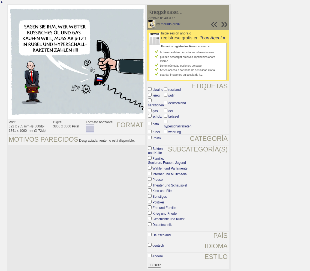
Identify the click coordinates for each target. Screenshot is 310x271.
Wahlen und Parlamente (169, 168)
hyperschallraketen (177, 126)
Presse (157, 180)
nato (155, 124)
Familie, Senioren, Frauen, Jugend (167, 161)
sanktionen (156, 105)
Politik (156, 138)
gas (155, 111)
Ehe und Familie (164, 208)
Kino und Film (162, 191)
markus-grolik (170, 24)
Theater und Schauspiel (169, 185)
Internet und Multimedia (169, 174)
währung (174, 132)
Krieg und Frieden (165, 213)
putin (171, 95)
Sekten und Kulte (155, 151)
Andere (157, 256)
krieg (155, 95)
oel (170, 111)
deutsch (158, 245)
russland (174, 90)
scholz (157, 116)
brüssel (173, 116)
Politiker (158, 202)
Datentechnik (161, 225)
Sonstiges (159, 197)
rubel (156, 132)
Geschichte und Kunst (168, 219)
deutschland (177, 103)
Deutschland (161, 235)
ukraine (157, 90)
